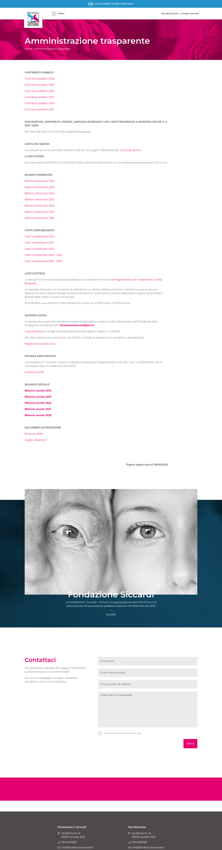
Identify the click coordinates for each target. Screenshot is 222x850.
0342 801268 (68, 842)
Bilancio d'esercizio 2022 (39, 193)
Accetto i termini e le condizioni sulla (123, 733)
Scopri (111, 4)
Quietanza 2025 (34, 372)
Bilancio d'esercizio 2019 (39, 211)
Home (28, 48)
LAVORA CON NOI (189, 13)
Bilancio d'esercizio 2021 (39, 199)
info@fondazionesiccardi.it (77, 847)
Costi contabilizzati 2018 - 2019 (43, 261)
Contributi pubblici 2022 (39, 91)
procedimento (35, 331)
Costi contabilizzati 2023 (39, 242)
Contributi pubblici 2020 (40, 103)
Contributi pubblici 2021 (39, 97)
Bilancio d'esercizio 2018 (39, 218)
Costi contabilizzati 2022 (39, 248)
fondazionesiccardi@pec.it (77, 325)
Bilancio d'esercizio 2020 (40, 205)
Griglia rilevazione (36, 439)
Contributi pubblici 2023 (39, 84)
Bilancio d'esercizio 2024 (40, 181)
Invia (190, 743)
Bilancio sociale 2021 (38, 409)
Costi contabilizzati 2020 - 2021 (43, 255)
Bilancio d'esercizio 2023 (39, 187)
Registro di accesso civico (41, 343)
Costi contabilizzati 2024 (39, 236)
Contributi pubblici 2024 (40, 78)
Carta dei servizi (130, 150)
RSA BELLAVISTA (170, 13)
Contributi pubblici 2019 (39, 109)
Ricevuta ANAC (34, 433)
